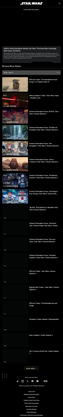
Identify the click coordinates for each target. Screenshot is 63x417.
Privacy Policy (31, 397)
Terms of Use (31, 391)
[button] (31, 368)
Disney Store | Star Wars (31, 406)
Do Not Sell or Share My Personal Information (31, 415)
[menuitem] (3, 3)
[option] (33, 72)
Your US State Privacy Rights (31, 403)
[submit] (60, 3)
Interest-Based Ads (31, 412)
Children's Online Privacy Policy (31, 400)
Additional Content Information (31, 394)
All (9, 72)
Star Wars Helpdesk (32, 409)
